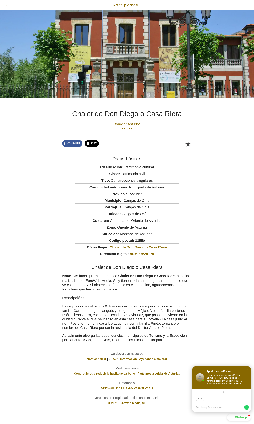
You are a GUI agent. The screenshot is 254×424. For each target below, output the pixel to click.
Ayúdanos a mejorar (153, 359)
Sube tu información (123, 359)
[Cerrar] (6, 5)
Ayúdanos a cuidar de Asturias (159, 373)
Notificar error (96, 359)
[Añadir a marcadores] (188, 144)
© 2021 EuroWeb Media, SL (127, 403)
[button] (247, 369)
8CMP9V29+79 (142, 254)
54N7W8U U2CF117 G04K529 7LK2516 (127, 388)
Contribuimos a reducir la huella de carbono (104, 373)
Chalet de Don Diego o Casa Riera (138, 247)
